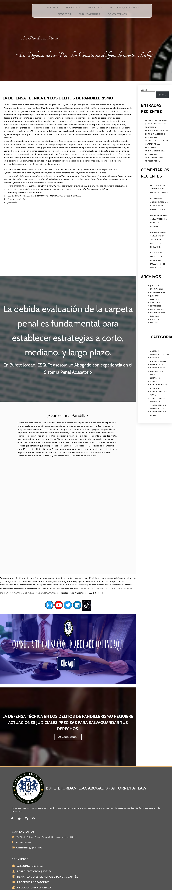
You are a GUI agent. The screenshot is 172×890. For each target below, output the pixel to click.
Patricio (154, 197)
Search (144, 101)
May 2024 (154, 334)
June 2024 (154, 331)
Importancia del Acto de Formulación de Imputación (156, 145)
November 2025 (157, 304)
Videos (153, 393)
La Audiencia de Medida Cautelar (159, 200)
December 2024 (157, 321)
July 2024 (154, 328)
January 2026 (156, 301)
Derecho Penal (157, 379)
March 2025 (155, 317)
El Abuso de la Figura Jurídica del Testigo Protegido (156, 135)
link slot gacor (158, 244)
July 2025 (154, 307)
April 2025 (155, 314)
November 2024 (157, 324)
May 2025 (154, 311)
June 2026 (154, 297)
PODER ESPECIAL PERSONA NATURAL (136, 871)
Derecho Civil (157, 376)
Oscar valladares (159, 227)
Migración (155, 389)
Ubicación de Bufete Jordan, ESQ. (136, 865)
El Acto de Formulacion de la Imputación (155, 162)
